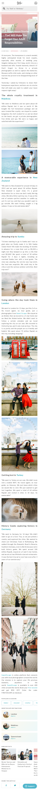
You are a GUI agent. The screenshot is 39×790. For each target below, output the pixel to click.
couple (27, 703)
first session (32, 688)
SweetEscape (6, 675)
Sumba (21, 236)
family (6, 703)
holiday (17, 703)
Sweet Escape (21, 313)
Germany (6, 529)
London (5, 303)
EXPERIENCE (14, 51)
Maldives (6, 98)
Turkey (20, 475)
